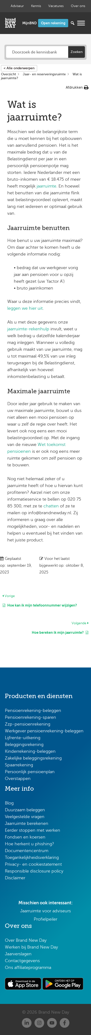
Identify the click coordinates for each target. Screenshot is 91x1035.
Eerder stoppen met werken (32, 830)
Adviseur (17, 6)
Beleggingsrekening (24, 744)
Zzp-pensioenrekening (27, 724)
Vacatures (56, 6)
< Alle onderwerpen (19, 68)
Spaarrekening (19, 764)
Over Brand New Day (26, 940)
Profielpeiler (45, 919)
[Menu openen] (81, 23)
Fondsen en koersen (25, 837)
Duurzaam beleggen (25, 809)
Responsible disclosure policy (34, 871)
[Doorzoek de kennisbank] (37, 52)
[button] (77, 87)
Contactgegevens (22, 960)
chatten (51, 506)
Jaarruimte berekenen (26, 823)
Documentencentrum (26, 850)
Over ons (78, 6)
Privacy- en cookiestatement (33, 864)
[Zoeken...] (65, 23)
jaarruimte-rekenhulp (28, 328)
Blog (9, 803)
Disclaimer (15, 877)
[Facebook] (64, 1023)
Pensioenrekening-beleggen (33, 710)
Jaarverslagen (18, 953)
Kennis (36, 6)
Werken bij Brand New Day (31, 947)
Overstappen (18, 778)
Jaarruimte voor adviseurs (45, 910)
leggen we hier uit (25, 308)
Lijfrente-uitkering (22, 737)
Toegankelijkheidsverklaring (32, 857)
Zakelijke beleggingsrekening (33, 758)
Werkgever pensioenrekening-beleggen (44, 730)
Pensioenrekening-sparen (30, 717)
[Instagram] (39, 1023)
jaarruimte (46, 186)
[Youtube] (52, 1023)
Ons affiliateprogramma (28, 967)
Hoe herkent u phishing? (29, 843)
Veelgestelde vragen (24, 816)
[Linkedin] (27, 1023)
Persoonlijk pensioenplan (30, 771)
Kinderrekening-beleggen (30, 751)
